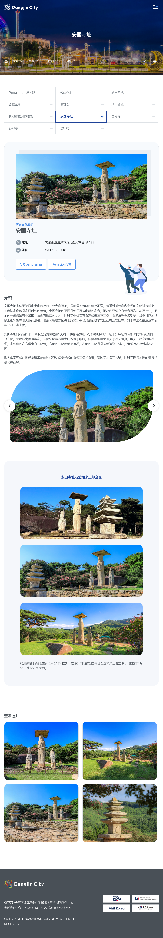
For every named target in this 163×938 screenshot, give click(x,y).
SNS (145, 61)
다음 (153, 406)
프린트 (155, 61)
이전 (9, 406)
